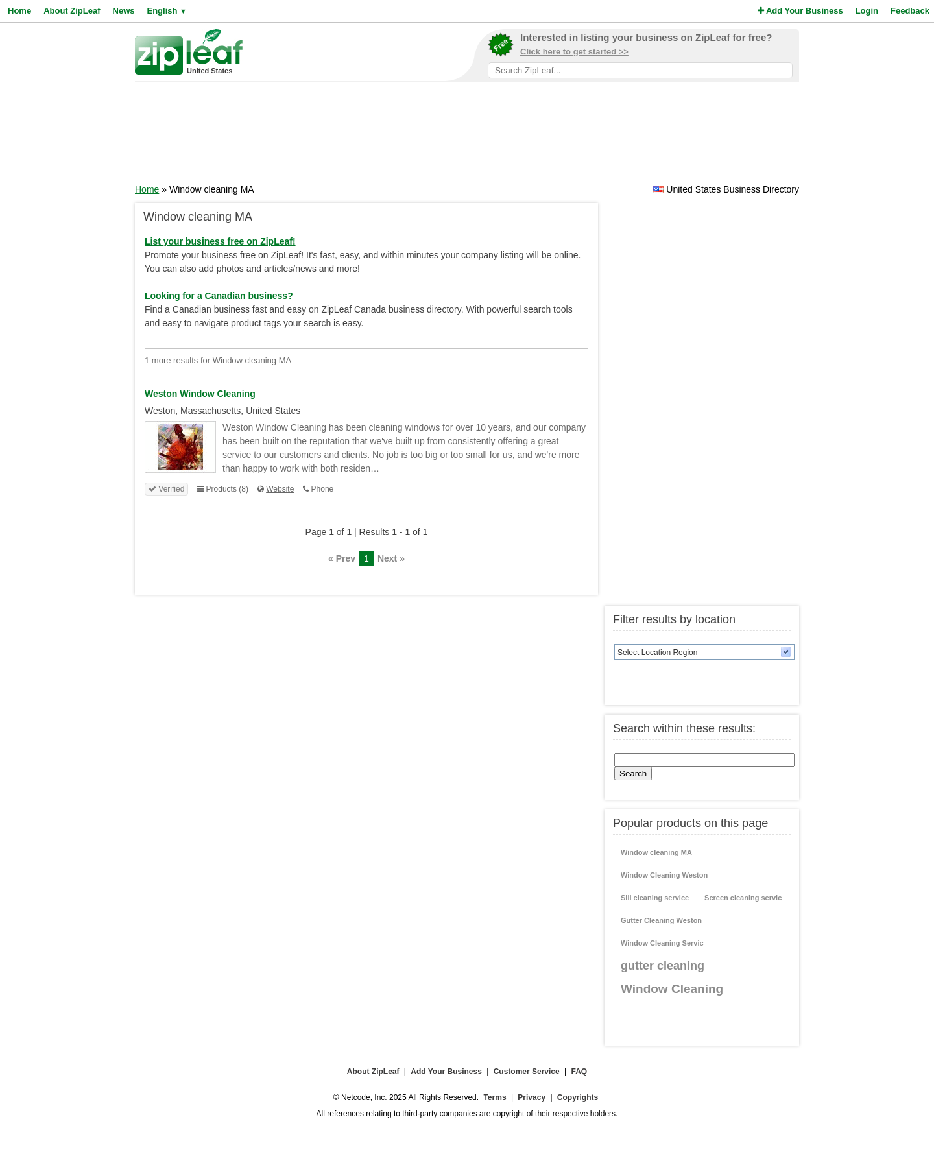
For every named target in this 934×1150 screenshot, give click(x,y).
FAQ (579, 1071)
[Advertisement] (467, 137)
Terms (494, 1097)
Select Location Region (657, 652)
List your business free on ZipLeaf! (220, 241)
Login (867, 11)
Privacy (531, 1097)
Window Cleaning (672, 989)
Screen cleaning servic (743, 898)
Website (280, 489)
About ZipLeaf (71, 11)
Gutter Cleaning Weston (661, 920)
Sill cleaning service (655, 898)
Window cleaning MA (656, 852)
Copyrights (577, 1097)
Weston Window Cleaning (200, 394)
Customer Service (527, 1071)
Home (19, 11)
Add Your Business (800, 11)
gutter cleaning (662, 965)
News (124, 11)
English (166, 11)
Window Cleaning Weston (664, 875)
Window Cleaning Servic (662, 943)
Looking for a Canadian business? (219, 296)
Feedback (910, 11)
